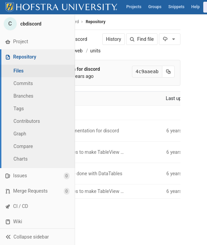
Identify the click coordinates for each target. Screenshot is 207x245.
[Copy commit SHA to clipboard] (168, 72)
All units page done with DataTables (84, 173)
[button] (37, 236)
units (95, 50)
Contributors (27, 121)
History (113, 39)
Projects (134, 6)
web (78, 50)
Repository (95, 21)
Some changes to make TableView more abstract (98, 152)
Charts (21, 159)
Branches (23, 96)
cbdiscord (76, 39)
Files (19, 71)
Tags (19, 108)
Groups (155, 6)
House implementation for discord (83, 130)
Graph (20, 133)
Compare (23, 146)
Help (195, 6)
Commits (23, 83)
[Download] (169, 39)
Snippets (176, 6)
